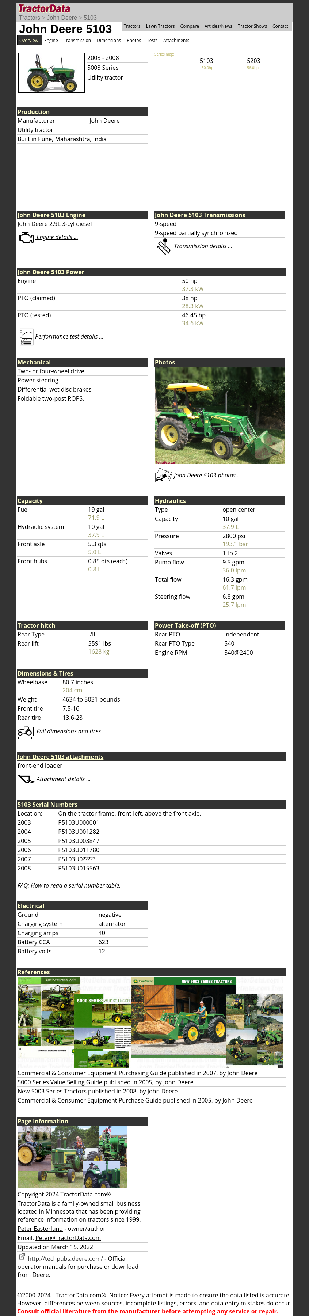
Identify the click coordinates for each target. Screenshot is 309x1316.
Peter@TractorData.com (68, 1238)
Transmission (77, 40)
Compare (189, 26)
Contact (280, 26)
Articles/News (218, 26)
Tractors (29, 18)
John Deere (62, 18)
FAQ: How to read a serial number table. (69, 885)
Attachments (176, 40)
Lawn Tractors (160, 26)
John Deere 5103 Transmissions (200, 215)
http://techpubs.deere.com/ (60, 1259)
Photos (134, 40)
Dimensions (109, 40)
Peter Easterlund (40, 1229)
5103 (90, 18)
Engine (51, 40)
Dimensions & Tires (45, 673)
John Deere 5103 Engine (51, 215)
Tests (152, 40)
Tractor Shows (252, 26)
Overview (28, 40)
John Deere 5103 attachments (60, 757)
